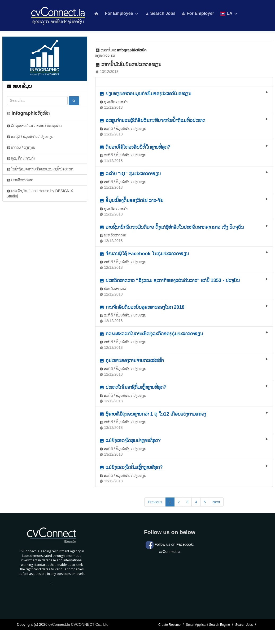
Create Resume (169, 625)
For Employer (198, 13)
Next (216, 502)
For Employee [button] (122, 13)
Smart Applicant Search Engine (208, 625)
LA (229, 13)
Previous (155, 502)
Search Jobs (160, 13)
